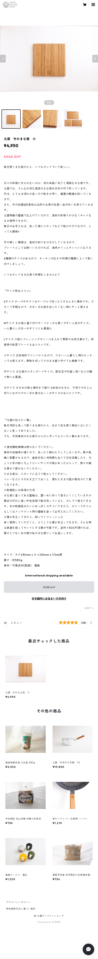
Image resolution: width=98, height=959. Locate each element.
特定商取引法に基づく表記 (21, 908)
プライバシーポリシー (18, 902)
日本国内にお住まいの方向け (49, 598)
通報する (89, 608)
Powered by (49, 922)
